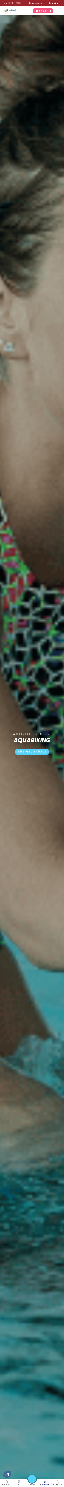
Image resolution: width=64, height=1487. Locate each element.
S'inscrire (53, 3)
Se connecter (35, 3)
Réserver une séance (32, 752)
